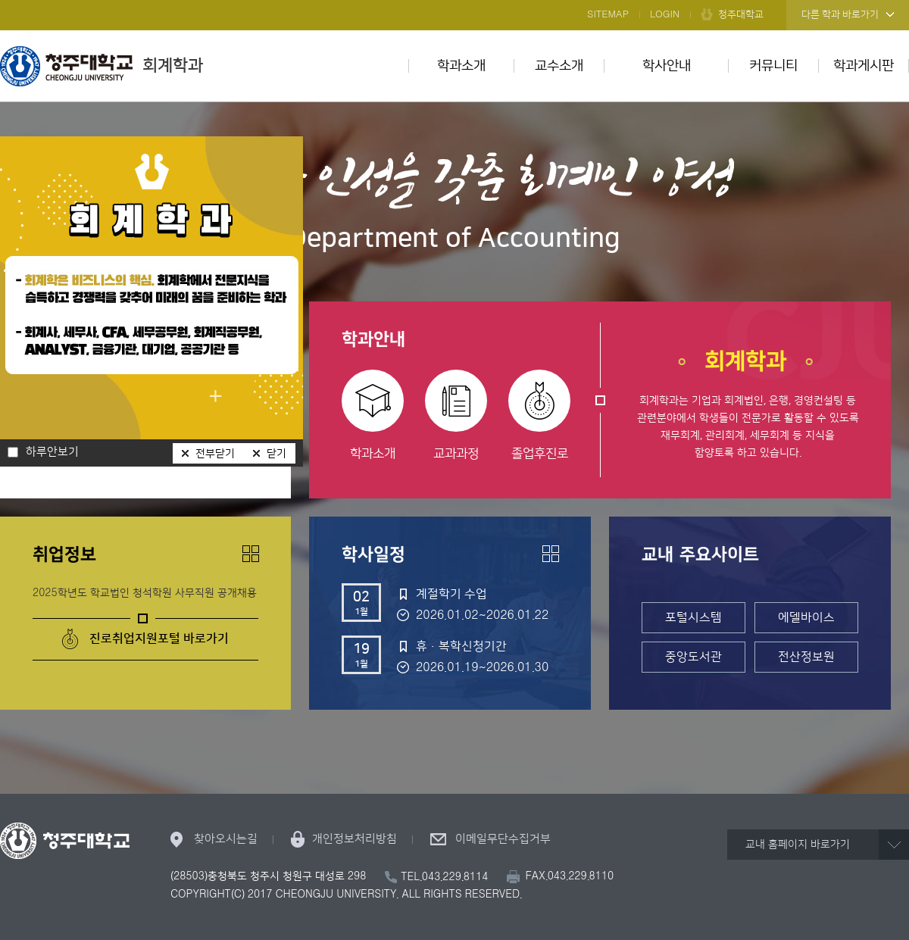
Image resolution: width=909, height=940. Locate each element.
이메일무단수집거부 (503, 838)
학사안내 (666, 65)
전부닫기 (215, 454)
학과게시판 (863, 65)
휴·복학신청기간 (461, 646)
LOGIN (664, 14)
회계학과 (101, 65)
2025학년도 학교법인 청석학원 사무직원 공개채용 (145, 593)
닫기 (276, 454)
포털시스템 (693, 617)
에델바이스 (806, 617)
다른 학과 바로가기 (840, 14)
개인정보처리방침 (354, 838)
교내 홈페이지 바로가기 (797, 845)
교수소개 (559, 65)
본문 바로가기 (454, 1)
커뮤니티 (773, 65)
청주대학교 (741, 14)
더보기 (250, 553)
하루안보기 (52, 452)
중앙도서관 (693, 657)
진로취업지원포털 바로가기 (159, 638)
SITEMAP (608, 14)
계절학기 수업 (451, 594)
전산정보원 (806, 657)
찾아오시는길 (226, 838)
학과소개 (461, 65)
